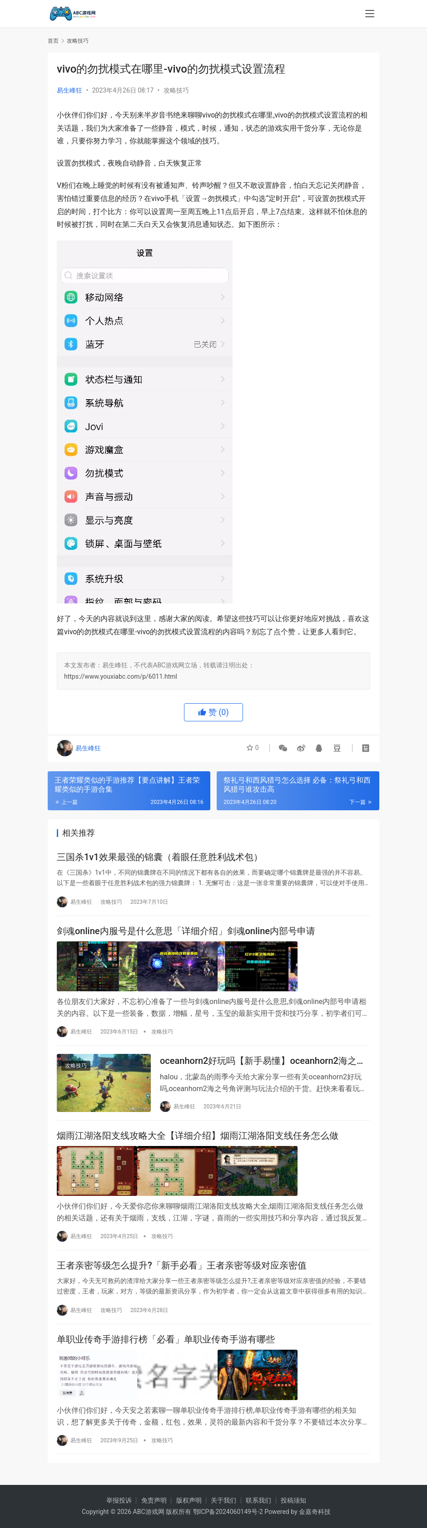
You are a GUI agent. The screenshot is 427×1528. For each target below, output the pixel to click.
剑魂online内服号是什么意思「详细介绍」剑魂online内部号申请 (186, 933)
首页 (53, 41)
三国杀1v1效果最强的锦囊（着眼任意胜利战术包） (160, 857)
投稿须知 (293, 1500)
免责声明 (154, 1500)
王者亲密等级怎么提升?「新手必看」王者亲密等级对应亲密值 (182, 1268)
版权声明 (189, 1500)
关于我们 (223, 1500)
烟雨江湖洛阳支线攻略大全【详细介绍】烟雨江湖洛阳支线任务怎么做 (197, 1139)
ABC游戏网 (148, 1511)
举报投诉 (119, 1500)
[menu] (369, 14)
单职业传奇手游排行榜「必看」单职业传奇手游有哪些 (166, 1344)
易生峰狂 (69, 90)
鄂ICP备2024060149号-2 (228, 1511)
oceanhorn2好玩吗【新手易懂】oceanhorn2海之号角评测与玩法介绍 (263, 1062)
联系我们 (258, 1500)
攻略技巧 (176, 90)
